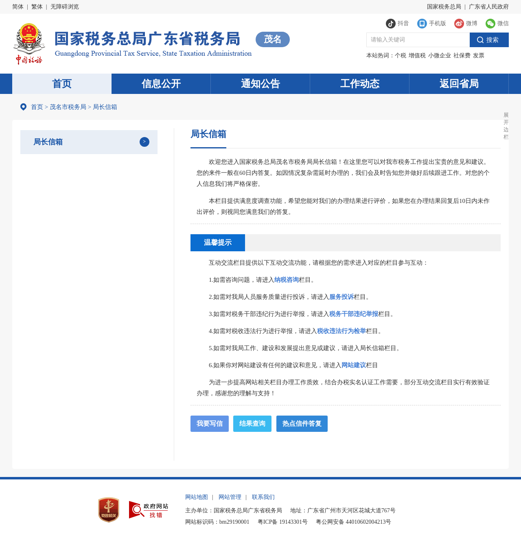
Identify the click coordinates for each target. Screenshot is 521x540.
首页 (62, 83)
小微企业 (439, 55)
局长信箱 (48, 142)
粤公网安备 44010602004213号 (354, 522)
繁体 (37, 7)
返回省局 (459, 83)
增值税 (417, 55)
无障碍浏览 (64, 7)
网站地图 (196, 497)
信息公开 (161, 83)
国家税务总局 (444, 7)
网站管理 (230, 497)
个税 (400, 55)
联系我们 (263, 497)
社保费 (462, 55)
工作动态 (359, 83)
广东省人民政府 (489, 7)
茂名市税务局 (68, 107)
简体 (18, 7)
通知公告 (260, 83)
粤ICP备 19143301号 (283, 522)
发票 (478, 55)
